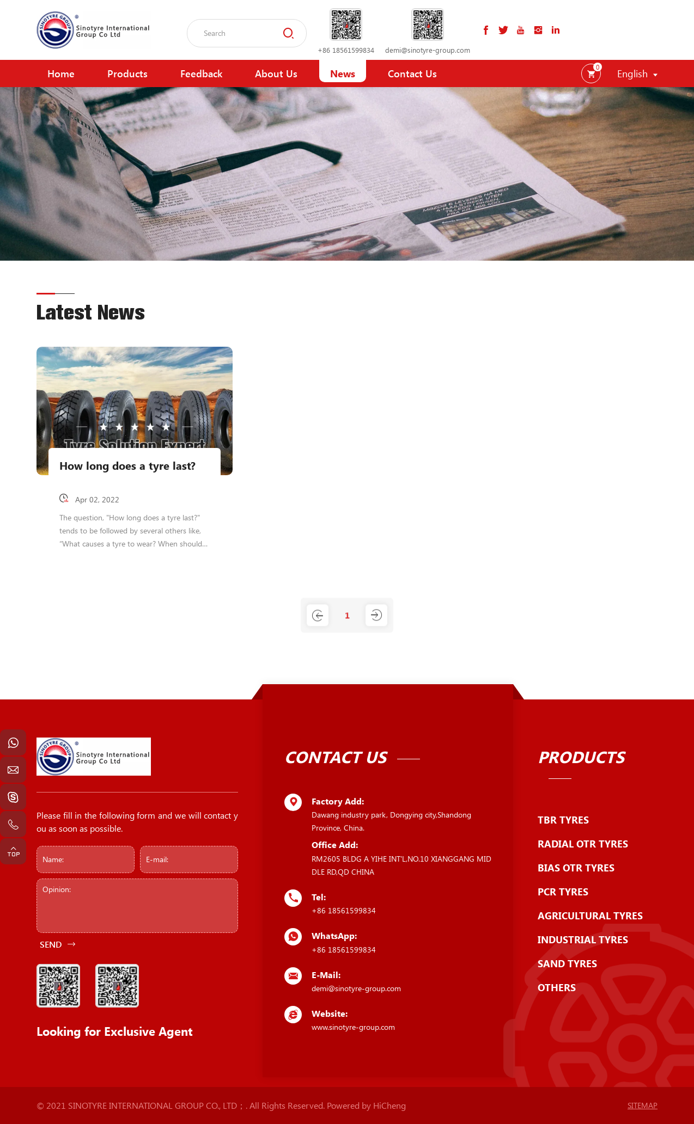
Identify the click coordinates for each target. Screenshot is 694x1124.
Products (127, 73)
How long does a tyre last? (127, 465)
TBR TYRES (563, 819)
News (342, 73)
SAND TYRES (567, 963)
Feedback (201, 73)
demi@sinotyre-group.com (427, 49)
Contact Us (412, 73)
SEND (51, 944)
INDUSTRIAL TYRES (583, 939)
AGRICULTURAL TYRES (590, 915)
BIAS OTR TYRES (576, 867)
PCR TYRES (563, 891)
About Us (276, 73)
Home (61, 73)
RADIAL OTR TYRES (583, 843)
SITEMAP (643, 1105)
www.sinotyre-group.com (353, 1027)
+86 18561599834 (346, 49)
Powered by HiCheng (366, 1105)
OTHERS (557, 987)
